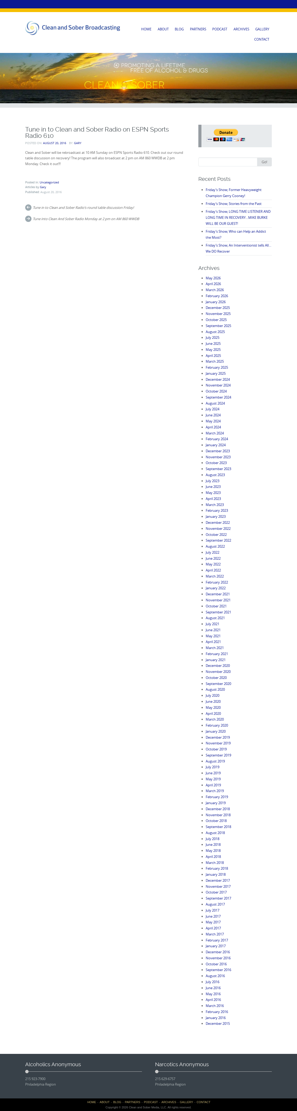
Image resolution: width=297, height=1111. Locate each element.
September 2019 (218, 755)
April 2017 (213, 928)
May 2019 (213, 779)
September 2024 (218, 397)
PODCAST (219, 29)
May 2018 (213, 850)
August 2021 (215, 618)
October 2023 (216, 462)
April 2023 (213, 498)
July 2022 (212, 552)
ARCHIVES (241, 29)
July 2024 (212, 409)
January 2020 (216, 731)
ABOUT (163, 29)
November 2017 (218, 886)
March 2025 (215, 361)
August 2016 (215, 975)
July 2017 (212, 910)
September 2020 (218, 683)
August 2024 (215, 403)
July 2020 (212, 695)
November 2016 (218, 958)
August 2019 (215, 761)
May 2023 (213, 492)
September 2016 (218, 969)
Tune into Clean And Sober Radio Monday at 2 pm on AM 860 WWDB (86, 218)
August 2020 (215, 689)
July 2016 (212, 981)
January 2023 (216, 516)
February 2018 (217, 868)
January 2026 (216, 301)
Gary (77, 143)
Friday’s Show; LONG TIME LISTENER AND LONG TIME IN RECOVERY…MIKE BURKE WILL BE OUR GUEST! (238, 217)
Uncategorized (49, 182)
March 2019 (215, 790)
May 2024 (213, 421)
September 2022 (218, 540)
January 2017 (216, 946)
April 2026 (213, 283)
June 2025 (213, 343)
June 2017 (213, 916)
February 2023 (217, 510)
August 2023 (215, 474)
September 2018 (218, 826)
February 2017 (217, 940)
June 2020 (213, 701)
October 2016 (216, 964)
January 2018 (216, 874)
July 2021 (212, 624)
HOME (146, 29)
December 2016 (218, 952)
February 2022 (217, 582)
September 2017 (218, 898)
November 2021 (218, 600)
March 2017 (215, 934)
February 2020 (217, 725)
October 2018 (216, 820)
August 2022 (215, 546)
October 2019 (216, 749)
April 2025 (213, 355)
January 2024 (216, 445)
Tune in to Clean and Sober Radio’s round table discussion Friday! (83, 207)
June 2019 (213, 773)
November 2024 (218, 385)
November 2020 (218, 671)
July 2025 (212, 337)
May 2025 (213, 349)
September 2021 (218, 612)
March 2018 (215, 862)
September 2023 (218, 468)
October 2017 (216, 892)
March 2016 (215, 1005)
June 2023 (213, 486)
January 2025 (216, 373)
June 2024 (213, 415)
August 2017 (215, 904)
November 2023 (218, 457)
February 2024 (217, 439)
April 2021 (213, 641)
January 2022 (216, 588)
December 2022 (218, 522)
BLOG (179, 29)
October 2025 (216, 319)
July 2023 (212, 480)
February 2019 (217, 796)
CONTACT (261, 39)
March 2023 (215, 504)
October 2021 (216, 606)
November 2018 (218, 815)
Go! (264, 161)
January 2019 (216, 802)
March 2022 (215, 576)
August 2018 (215, 832)
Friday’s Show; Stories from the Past (234, 203)
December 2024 (218, 379)
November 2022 (218, 528)
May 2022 (213, 564)
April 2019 (213, 785)
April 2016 (213, 999)
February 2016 (217, 1011)
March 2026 (215, 289)
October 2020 (216, 677)
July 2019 (212, 767)
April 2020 (213, 713)
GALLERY (262, 29)
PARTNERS (198, 29)
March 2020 (215, 719)
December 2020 (218, 665)
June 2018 (213, 844)
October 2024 (216, 391)
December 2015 (218, 1023)
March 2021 (215, 647)
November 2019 (218, 743)
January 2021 (216, 659)
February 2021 (217, 653)
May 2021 (213, 636)
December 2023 (218, 451)
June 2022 (213, 558)
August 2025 (215, 331)
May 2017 (213, 922)
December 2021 (218, 594)
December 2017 (218, 880)
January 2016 (216, 1017)
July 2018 (212, 838)
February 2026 (217, 295)
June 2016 (213, 987)
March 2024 (215, 433)
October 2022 (216, 534)
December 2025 (218, 307)
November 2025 (218, 313)
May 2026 (213, 278)
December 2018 (218, 809)
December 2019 (218, 737)
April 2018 (213, 856)
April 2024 (213, 427)
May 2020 (213, 707)
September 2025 (218, 325)
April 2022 (213, 570)
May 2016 (213, 994)
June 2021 (213, 630)
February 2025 (217, 367)
